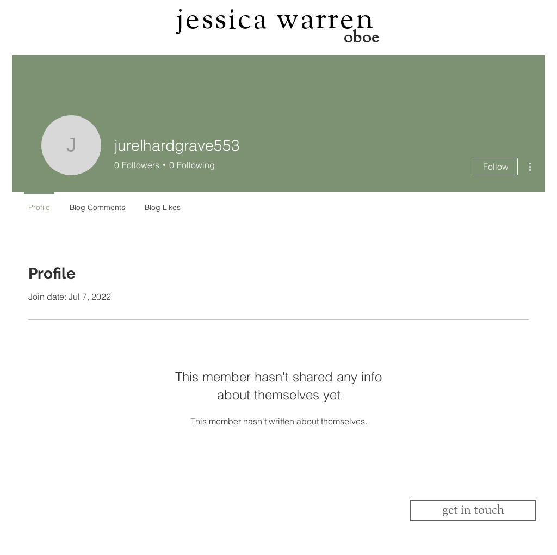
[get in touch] (473, 510)
